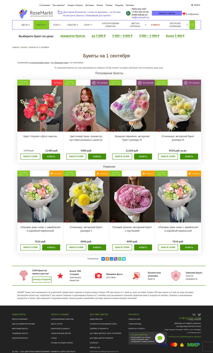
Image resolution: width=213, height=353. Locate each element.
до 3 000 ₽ (99, 36)
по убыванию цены (59, 62)
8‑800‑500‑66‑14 (139, 14)
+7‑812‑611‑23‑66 (140, 11)
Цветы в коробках (135, 25)
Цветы (24, 25)
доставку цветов (102, 298)
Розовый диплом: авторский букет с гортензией (132, 228)
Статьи (54, 338)
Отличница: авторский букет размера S (86, 228)
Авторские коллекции (179, 25)
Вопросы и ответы (137, 329)
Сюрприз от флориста (99, 329)
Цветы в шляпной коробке (23, 324)
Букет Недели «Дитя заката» (40, 136)
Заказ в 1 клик (30, 156)
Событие (72, 25)
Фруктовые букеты (20, 329)
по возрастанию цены (39, 62)
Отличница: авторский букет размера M (178, 138)
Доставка (89, 5)
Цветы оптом (56, 324)
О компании (44, 5)
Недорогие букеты (20, 338)
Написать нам (134, 319)
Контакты (130, 5)
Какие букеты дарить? (60, 329)
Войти (195, 5)
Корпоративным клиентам (110, 25)
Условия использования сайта (103, 324)
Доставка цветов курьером (101, 338)
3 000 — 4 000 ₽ (122, 36)
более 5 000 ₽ (175, 36)
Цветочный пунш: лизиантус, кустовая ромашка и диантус (86, 138)
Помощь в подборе (42, 279)
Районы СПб (95, 347)
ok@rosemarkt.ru (140, 17)
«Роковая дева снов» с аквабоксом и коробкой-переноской (40, 228)
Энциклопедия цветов (61, 333)
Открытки (119, 5)
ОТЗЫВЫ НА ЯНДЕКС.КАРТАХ (62, 343)
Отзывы (109, 5)
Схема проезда (135, 324)
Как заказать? (59, 5)
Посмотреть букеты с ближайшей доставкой (87, 16)
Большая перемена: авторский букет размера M (132, 138)
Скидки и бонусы (75, 5)
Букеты (40, 25)
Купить (51, 156)
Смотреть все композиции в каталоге (184, 337)
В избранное (190, 14)
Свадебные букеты (20, 333)
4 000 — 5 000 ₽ (149, 36)
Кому (88, 25)
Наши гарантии (96, 319)
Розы (55, 25)
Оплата (100, 5)
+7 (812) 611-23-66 (190, 318)
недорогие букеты (72, 36)
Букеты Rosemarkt (20, 319)
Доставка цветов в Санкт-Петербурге (105, 333)
